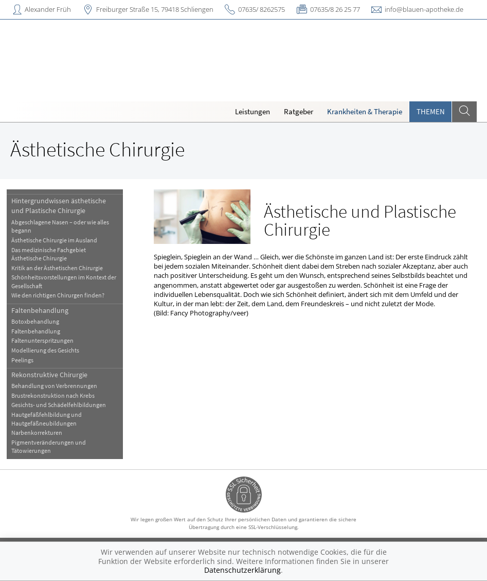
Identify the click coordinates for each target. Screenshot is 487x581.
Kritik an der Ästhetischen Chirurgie (57, 268)
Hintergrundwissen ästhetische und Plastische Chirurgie (59, 205)
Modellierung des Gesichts (46, 350)
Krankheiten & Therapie (364, 111)
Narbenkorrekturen (37, 432)
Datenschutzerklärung (242, 570)
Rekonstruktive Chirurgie (50, 374)
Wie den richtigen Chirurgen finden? (58, 295)
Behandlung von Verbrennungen (55, 386)
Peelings (23, 360)
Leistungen (252, 111)
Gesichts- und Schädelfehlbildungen (59, 405)
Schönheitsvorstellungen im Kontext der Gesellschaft (64, 281)
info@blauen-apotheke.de (424, 9)
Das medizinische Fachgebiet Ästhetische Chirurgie (49, 254)
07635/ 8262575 (261, 9)
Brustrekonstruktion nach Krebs (53, 395)
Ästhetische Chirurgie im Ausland (55, 240)
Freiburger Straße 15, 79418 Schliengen (154, 9)
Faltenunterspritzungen (43, 340)
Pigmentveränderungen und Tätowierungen (49, 446)
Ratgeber (298, 111)
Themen (431, 111)
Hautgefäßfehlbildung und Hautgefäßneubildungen (47, 419)
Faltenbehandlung (40, 310)
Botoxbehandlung (36, 321)
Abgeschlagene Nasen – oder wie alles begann (61, 226)
